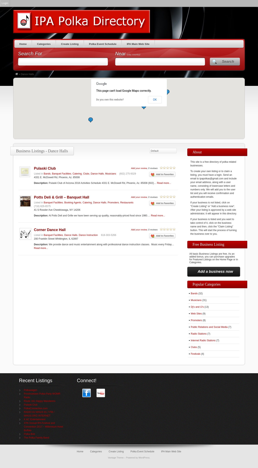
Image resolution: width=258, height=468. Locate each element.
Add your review (139, 168)
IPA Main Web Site (138, 44)
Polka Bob (29, 434)
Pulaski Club (45, 168)
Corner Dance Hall (50, 230)
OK (155, 99)
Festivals (195, 353)
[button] (90, 119)
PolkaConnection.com (36, 408)
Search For (30, 53)
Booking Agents (72, 202)
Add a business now (215, 271)
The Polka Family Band (36, 437)
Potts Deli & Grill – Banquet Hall (61, 197)
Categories (44, 44)
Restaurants (126, 202)
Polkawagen (30, 390)
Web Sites (196, 313)
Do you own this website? (110, 99)
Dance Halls (97, 173)
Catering (77, 173)
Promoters (113, 202)
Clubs (86, 173)
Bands (47, 173)
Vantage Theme (116, 457)
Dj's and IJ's (197, 306)
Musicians (110, 173)
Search (228, 62)
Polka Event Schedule (102, 44)
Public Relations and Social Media (209, 327)
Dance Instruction (88, 235)
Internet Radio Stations (203, 340)
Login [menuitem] (5, 3)
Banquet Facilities (61, 173)
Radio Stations (199, 333)
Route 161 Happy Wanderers (39, 401)
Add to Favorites (162, 174)
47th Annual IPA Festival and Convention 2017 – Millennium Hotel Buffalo (43, 427)
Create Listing (70, 44)
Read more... (164, 183)
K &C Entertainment (35, 419)
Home (23, 44)
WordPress (144, 457)
